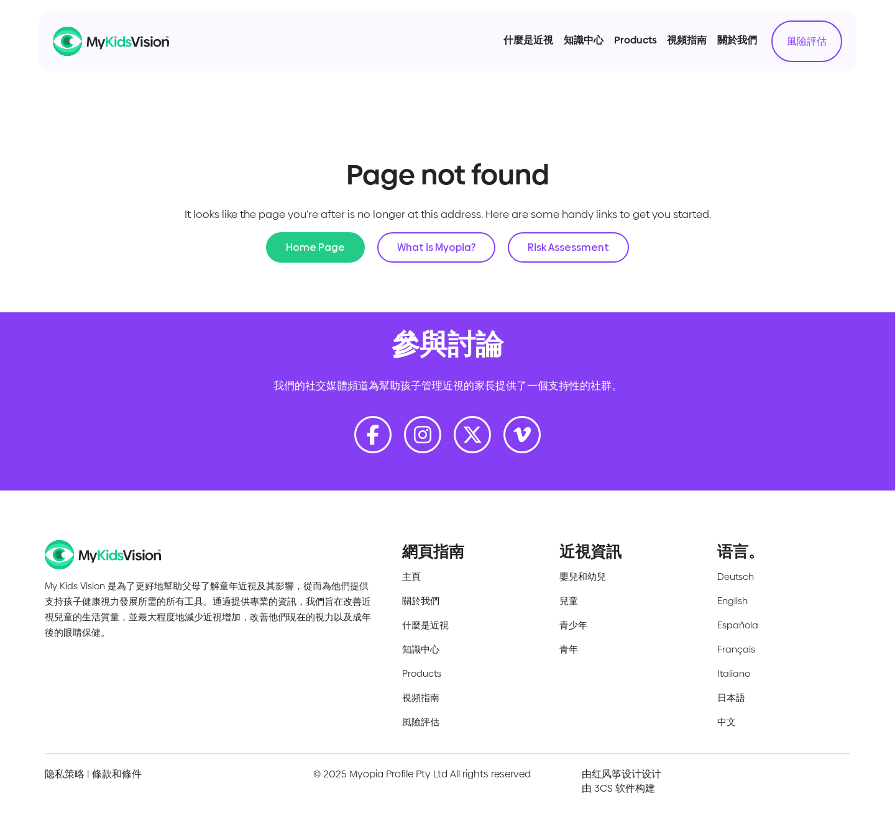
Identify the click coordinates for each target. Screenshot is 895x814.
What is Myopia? (436, 247)
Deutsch (735, 576)
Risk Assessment (568, 247)
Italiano (733, 673)
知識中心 (568, 49)
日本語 (731, 697)
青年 (568, 649)
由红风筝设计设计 (621, 774)
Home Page (315, 247)
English (732, 600)
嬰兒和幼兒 (582, 576)
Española (737, 624)
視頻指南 (671, 49)
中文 (726, 721)
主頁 (411, 576)
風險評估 (791, 50)
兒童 (568, 600)
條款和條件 (117, 774)
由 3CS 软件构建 (618, 788)
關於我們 (721, 49)
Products (619, 49)
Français (736, 649)
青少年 (573, 624)
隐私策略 (65, 774)
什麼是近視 (513, 49)
